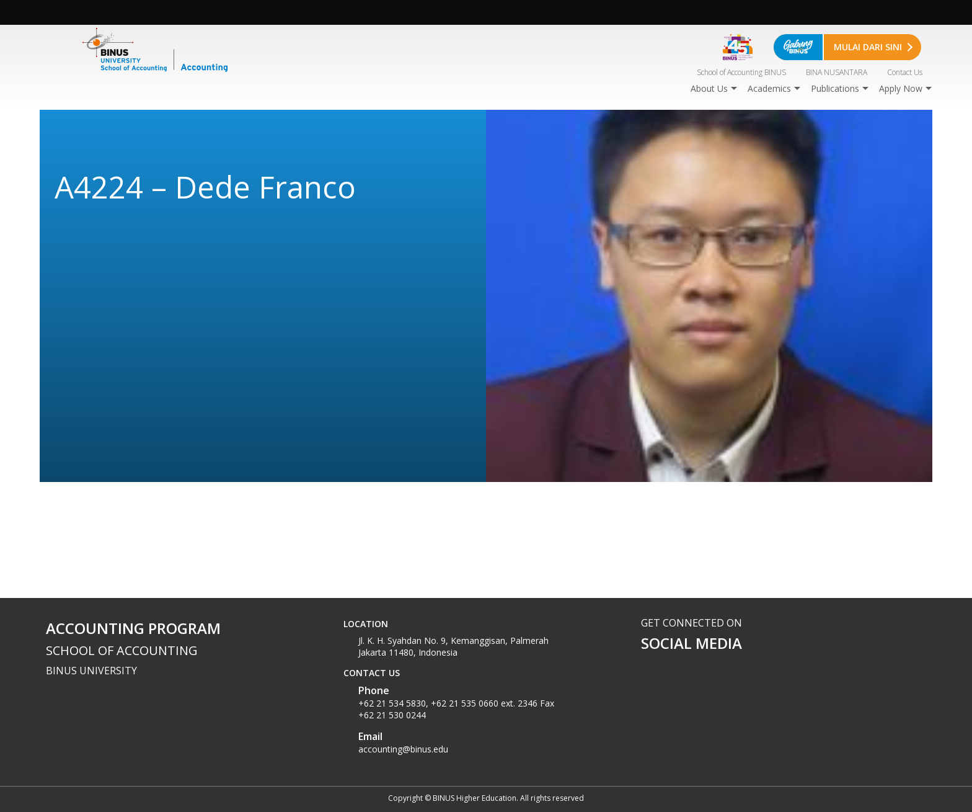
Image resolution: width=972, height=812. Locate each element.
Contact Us (904, 72)
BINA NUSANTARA (836, 72)
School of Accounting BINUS (741, 72)
